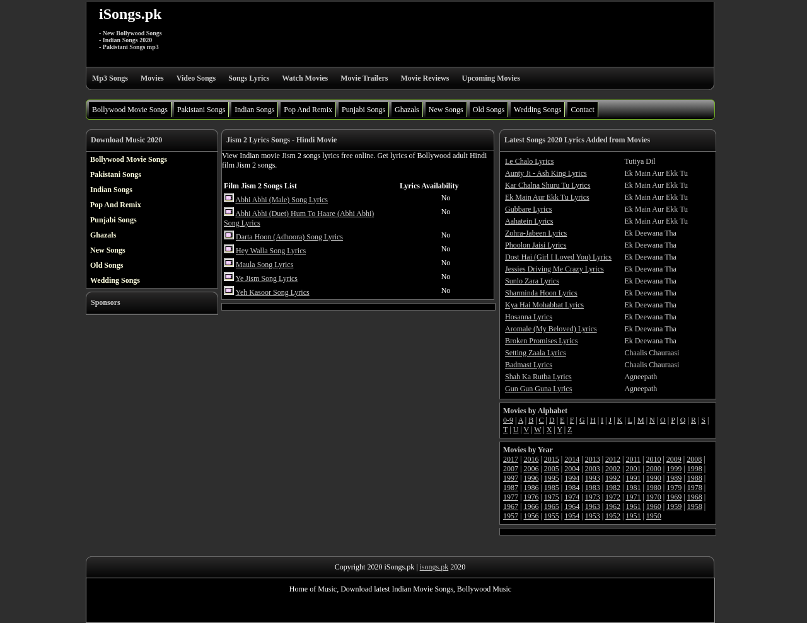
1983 (592, 487)
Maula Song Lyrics (264, 264)
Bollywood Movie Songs (130, 109)
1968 (694, 497)
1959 (674, 506)
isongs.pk (434, 567)
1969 (674, 497)
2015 (551, 459)
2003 (592, 468)
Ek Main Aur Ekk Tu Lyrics (547, 197)
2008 (694, 459)
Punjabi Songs (363, 109)
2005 (551, 468)
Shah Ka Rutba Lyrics (538, 376)
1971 (633, 497)
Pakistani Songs (201, 109)
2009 (674, 459)
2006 (530, 468)
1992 (612, 478)
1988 (694, 478)
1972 (612, 497)
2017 (510, 459)
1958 (694, 506)
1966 (530, 506)
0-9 (508, 420)
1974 (571, 497)
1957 (510, 516)
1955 (551, 516)
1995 (551, 478)
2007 (510, 468)
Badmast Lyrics (528, 364)
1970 (653, 497)
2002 (612, 468)
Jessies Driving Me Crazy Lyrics (554, 269)
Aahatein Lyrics (529, 221)
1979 (674, 487)
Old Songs (488, 109)
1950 (653, 516)
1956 (530, 516)
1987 (510, 487)
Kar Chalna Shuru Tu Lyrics (547, 185)
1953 (592, 516)
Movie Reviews (424, 78)
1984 (571, 487)
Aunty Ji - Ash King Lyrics (546, 173)
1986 (530, 487)
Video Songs (196, 78)
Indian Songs (254, 109)
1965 (551, 506)
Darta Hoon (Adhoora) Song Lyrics (289, 236)
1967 (510, 506)
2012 (612, 459)
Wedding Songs (537, 109)
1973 (592, 497)
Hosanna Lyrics (528, 316)
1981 (633, 487)
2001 (633, 468)
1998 (694, 468)
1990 (653, 478)
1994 (571, 478)
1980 (653, 487)
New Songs (446, 109)
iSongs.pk (130, 14)
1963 (592, 506)
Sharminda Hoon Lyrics (541, 293)
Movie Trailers (364, 78)
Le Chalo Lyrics (529, 161)
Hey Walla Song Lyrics (271, 250)
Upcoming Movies (491, 78)
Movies (152, 78)
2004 (571, 468)
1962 (612, 506)
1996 (530, 478)
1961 (633, 506)
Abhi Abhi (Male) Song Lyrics (281, 199)
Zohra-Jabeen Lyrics (536, 233)
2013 (592, 459)
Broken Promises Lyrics (541, 340)
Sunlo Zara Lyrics (532, 281)
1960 (653, 506)
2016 (530, 459)
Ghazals (407, 109)
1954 (571, 516)
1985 (551, 487)
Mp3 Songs (110, 78)
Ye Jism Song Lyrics (267, 278)
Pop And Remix (308, 109)
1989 (674, 478)
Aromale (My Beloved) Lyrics (551, 328)
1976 (530, 497)
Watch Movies (305, 78)
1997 (510, 478)
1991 (633, 478)
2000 (653, 468)
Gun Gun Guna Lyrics (538, 388)
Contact (582, 109)
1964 (571, 506)
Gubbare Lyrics (528, 209)
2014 (571, 459)
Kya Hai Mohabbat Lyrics (544, 304)
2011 (633, 459)
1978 (694, 487)
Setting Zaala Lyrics (535, 352)
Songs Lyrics (248, 78)
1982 (612, 487)
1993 (592, 478)
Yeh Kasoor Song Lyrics (273, 292)
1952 (612, 516)
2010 (653, 459)
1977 (510, 497)
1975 (551, 497)
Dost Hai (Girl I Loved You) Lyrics (558, 257)
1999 (674, 468)
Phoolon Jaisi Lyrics (535, 245)
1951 (633, 516)
